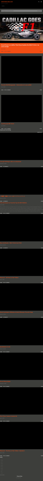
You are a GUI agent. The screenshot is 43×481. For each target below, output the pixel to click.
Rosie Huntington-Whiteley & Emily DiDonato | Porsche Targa (16, 312)
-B (2, 460)
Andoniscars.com (7, 1)
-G (2, 468)
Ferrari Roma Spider (5, 381)
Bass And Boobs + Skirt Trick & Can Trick (11, 243)
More (41, 51)
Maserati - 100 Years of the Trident (9, 277)
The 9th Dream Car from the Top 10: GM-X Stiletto (13, 202)
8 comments (5, 247)
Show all (39, 10)
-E (2, 465)
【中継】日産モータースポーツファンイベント (12, 196)
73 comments (5, 166)
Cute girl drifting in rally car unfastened (10, 161)
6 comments (5, 201)
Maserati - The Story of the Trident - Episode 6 (12, 450)
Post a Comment (7, 51)
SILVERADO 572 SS (5, 347)
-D (2, 463)
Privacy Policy (19, 477)
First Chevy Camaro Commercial (8, 416)
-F (2, 466)
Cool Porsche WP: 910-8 (7, 123)
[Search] (38, 1)
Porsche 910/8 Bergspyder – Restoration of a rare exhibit (16, 85)
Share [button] (2, 51)
